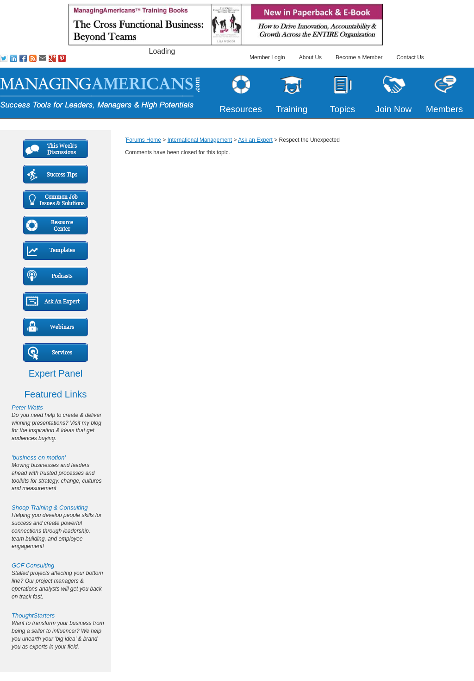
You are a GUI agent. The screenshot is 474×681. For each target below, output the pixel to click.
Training (292, 109)
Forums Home (143, 140)
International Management (200, 140)
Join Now (393, 109)
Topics (342, 109)
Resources (240, 109)
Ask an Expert (255, 140)
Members (444, 109)
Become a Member (359, 57)
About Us (310, 57)
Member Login (267, 57)
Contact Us (410, 57)
